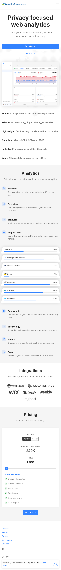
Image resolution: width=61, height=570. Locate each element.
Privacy (5, 536)
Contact (5, 528)
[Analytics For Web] (14, 4)
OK (55, 564)
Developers (7, 540)
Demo (30, 53)
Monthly (26, 439)
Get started (30, 46)
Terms (5, 532)
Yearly (35, 439)
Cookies (5, 544)
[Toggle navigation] (57, 4)
